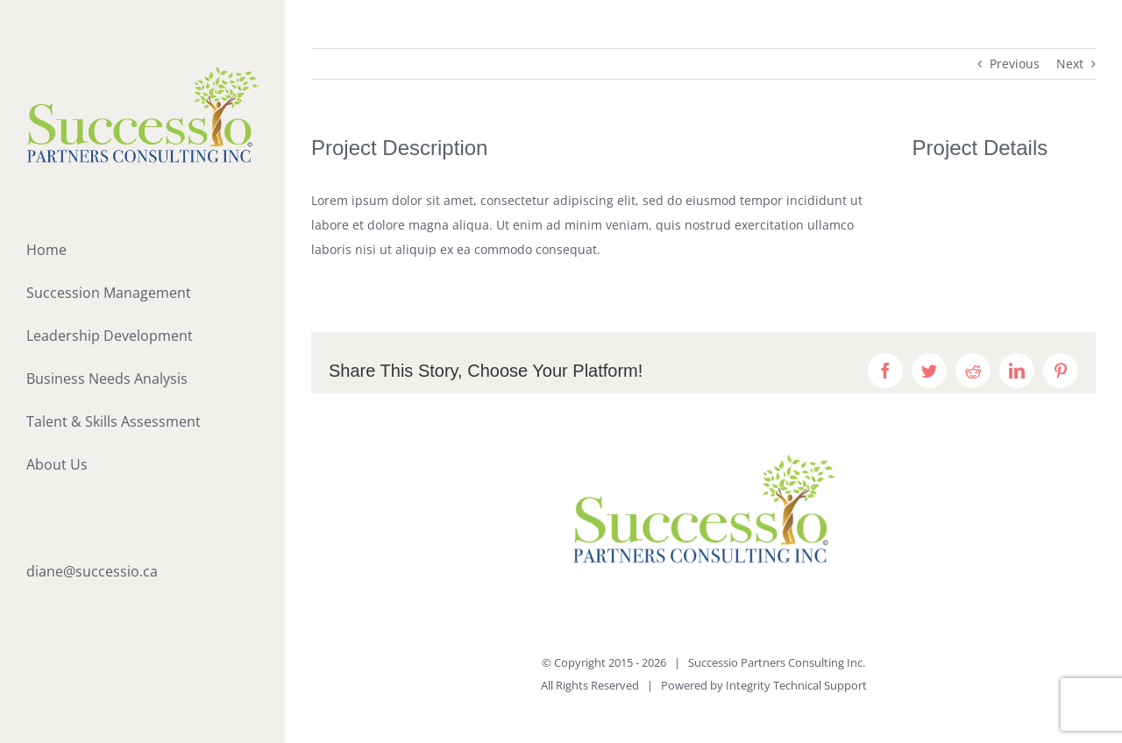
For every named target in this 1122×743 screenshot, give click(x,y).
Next (1069, 63)
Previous (1015, 63)
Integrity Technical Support (796, 685)
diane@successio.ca (92, 571)
